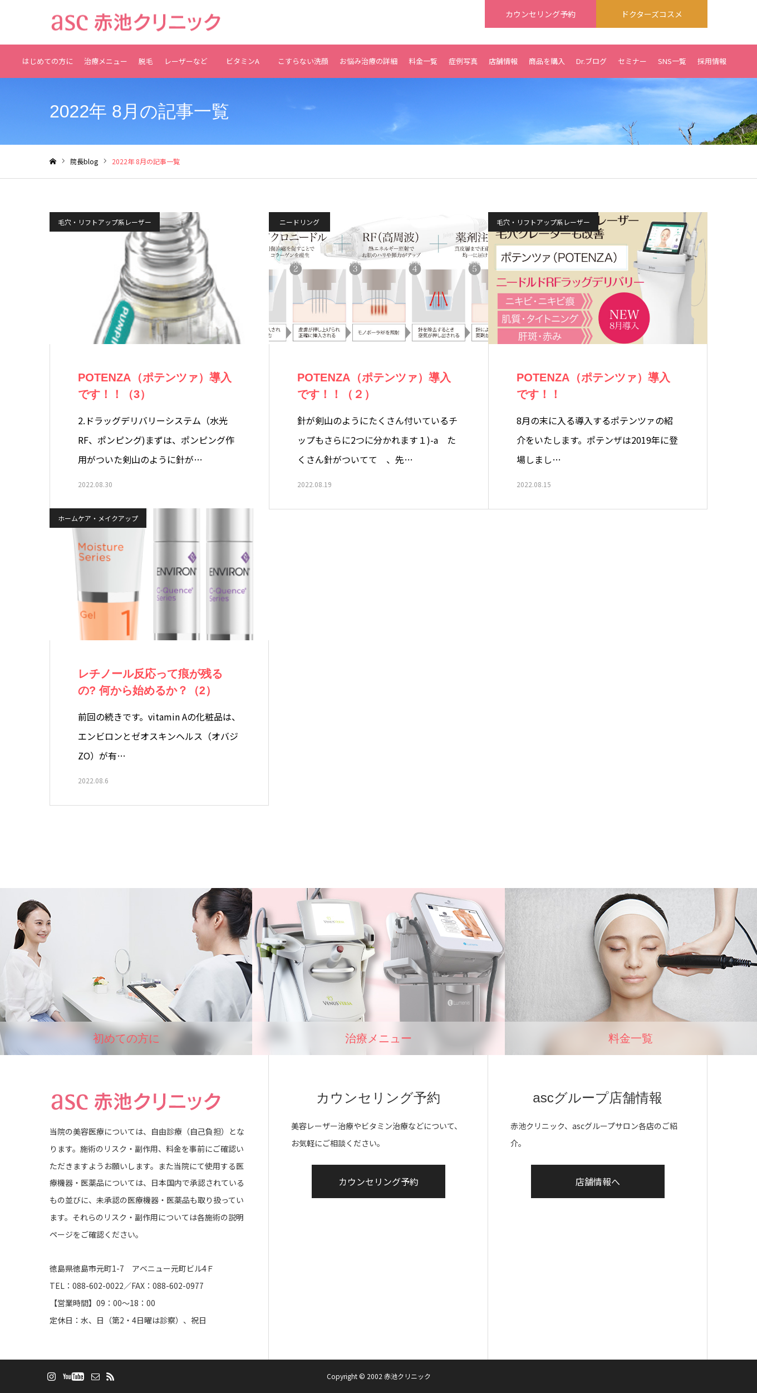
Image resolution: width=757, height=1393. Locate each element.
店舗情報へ (598, 1181)
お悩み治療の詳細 (368, 61)
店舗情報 (503, 61)
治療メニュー (105, 61)
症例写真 (463, 61)
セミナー (632, 61)
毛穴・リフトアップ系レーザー (104, 222)
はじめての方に (47, 61)
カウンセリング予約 (378, 1181)
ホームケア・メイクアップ (98, 518)
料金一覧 (423, 61)
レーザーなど (186, 61)
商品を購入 (547, 61)
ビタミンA (243, 67)
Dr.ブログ (591, 61)
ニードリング (299, 222)
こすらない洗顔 (303, 61)
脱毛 (146, 61)
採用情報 (711, 61)
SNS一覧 (672, 61)
